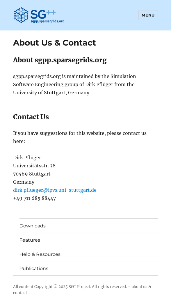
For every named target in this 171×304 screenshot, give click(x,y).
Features (29, 240)
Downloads (32, 226)
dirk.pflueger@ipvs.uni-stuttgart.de (55, 190)
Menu (148, 15)
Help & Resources (39, 254)
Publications (33, 268)
